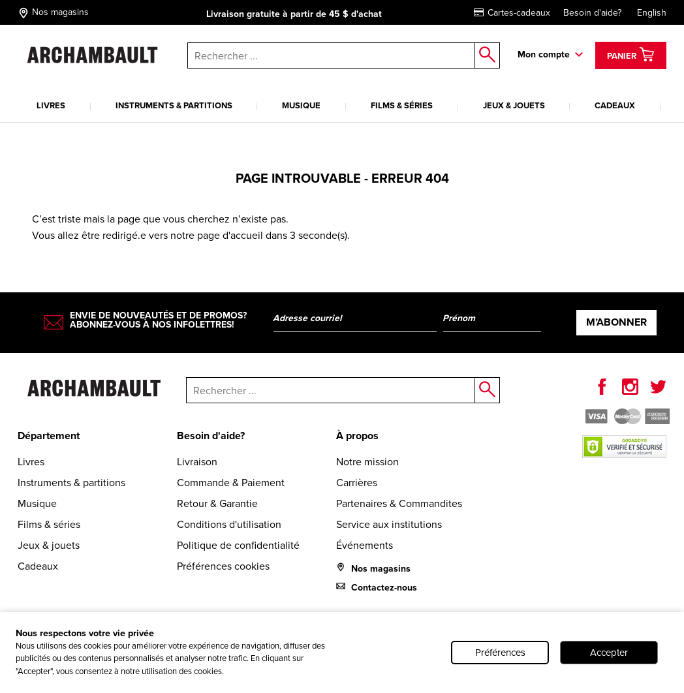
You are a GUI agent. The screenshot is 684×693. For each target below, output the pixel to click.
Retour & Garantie (217, 503)
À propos (357, 435)
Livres (51, 105)
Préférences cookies (223, 566)
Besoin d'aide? (592, 13)
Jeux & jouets (514, 105)
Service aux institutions (389, 524)
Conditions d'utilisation (229, 524)
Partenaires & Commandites (399, 503)
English (651, 13)
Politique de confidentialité (238, 545)
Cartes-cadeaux (512, 13)
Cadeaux (615, 105)
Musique (301, 105)
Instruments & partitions (174, 105)
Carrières (356, 482)
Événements (364, 545)
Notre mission (367, 461)
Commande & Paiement (231, 482)
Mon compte (544, 54)
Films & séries (402, 105)
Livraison (197, 461)
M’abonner (616, 322)
